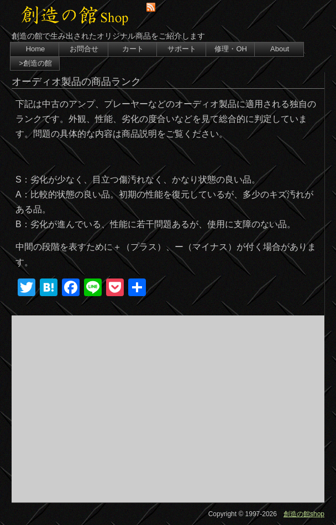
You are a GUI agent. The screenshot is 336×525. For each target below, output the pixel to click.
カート (133, 49)
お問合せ (84, 49)
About (279, 49)
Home (35, 49)
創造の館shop (304, 514)
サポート (181, 49)
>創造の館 (35, 63)
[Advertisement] (168, 408)
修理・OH (230, 49)
